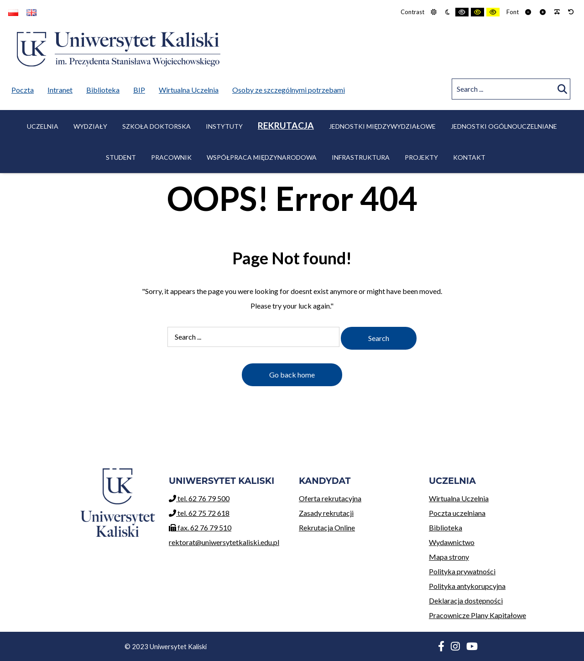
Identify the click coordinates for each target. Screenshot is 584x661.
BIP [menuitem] (141, 88)
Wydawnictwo (487, 540)
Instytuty (224, 126)
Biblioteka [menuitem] (105, 88)
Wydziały (90, 126)
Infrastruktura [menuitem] (361, 157)
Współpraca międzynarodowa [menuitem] (262, 157)
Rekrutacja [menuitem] (286, 125)
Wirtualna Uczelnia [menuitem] (191, 88)
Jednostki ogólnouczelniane (504, 126)
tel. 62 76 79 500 (199, 498)
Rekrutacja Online (357, 526)
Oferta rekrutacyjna (357, 497)
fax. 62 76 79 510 (200, 527)
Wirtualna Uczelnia (487, 497)
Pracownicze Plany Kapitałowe (477, 615)
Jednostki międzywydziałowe (382, 126)
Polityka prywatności (462, 571)
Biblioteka (487, 526)
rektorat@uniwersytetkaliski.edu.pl (224, 542)
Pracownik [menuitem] (171, 157)
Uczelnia (42, 126)
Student (121, 157)
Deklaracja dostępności (466, 600)
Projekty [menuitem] (421, 157)
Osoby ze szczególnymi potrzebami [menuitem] (288, 89)
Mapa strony (449, 556)
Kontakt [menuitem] (469, 157)
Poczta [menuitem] (24, 88)
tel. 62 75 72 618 (199, 513)
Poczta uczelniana (487, 511)
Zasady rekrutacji (357, 511)
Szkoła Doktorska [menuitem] (156, 126)
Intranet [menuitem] (60, 89)
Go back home (292, 374)
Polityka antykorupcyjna (467, 586)
